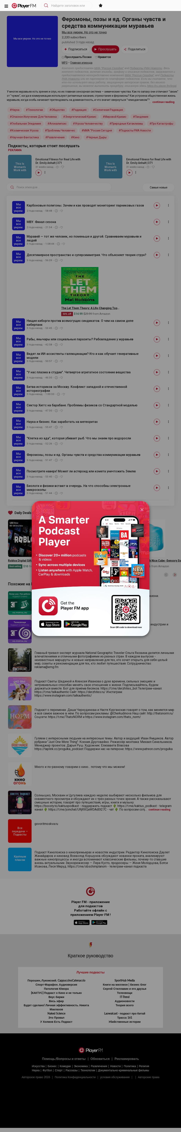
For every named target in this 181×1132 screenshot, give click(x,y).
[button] (6, 6)
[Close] (142, 509)
